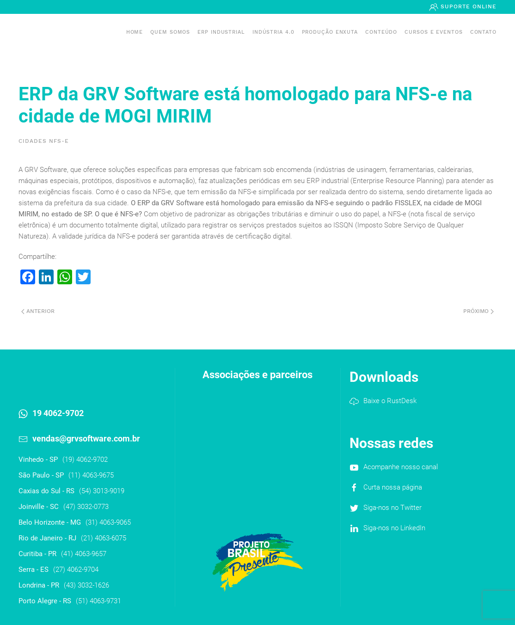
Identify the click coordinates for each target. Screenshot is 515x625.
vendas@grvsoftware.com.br (86, 438)
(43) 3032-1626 (86, 585)
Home (134, 32)
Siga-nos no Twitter (392, 507)
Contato (483, 32)
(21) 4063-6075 (103, 538)
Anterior (38, 311)
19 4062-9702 (58, 413)
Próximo (478, 311)
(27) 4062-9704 (75, 569)
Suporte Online (467, 6)
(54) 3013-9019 (101, 491)
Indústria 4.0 (273, 32)
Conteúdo (381, 32)
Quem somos (170, 32)
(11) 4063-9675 (91, 475)
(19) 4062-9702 (85, 459)
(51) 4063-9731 (98, 601)
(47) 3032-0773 (86, 506)
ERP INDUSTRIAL (221, 32)
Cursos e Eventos (433, 32)
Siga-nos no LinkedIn (394, 528)
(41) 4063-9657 (83, 554)
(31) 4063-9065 (108, 522)
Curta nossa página (392, 487)
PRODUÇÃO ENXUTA (330, 32)
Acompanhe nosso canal (400, 467)
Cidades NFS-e (43, 141)
